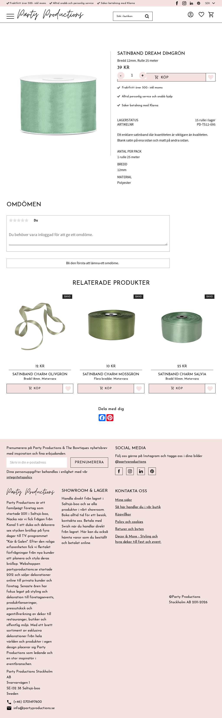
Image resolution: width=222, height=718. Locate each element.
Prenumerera (89, 462)
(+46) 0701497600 (24, 702)
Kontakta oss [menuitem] (131, 491)
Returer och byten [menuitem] (129, 529)
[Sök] (147, 16)
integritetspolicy (19, 477)
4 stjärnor (22, 220)
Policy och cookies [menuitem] (129, 522)
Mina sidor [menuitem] (123, 500)
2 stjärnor (15, 220)
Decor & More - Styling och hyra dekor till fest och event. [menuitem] (138, 539)
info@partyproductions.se (31, 708)
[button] (10, 16)
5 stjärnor (26, 220)
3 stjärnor (19, 220)
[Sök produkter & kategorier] (127, 16)
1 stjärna (11, 220)
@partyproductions (130, 462)
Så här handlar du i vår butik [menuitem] (138, 507)
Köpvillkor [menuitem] (123, 514)
